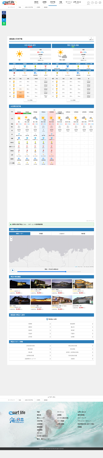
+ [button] (11, 237)
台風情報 (39, 424)
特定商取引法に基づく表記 (86, 424)
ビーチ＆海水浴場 (62, 418)
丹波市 (30, 333)
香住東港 (72, 349)
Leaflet (76, 266)
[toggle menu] (100, 2)
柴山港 (30, 352)
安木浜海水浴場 (72, 355)
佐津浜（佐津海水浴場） (72, 352)
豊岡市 (30, 327)
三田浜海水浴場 (30, 345)
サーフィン (69, 2)
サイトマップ (82, 418)
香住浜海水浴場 (72, 345)
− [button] (11, 240)
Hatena (3, 20)
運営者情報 (81, 415)
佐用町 (73, 336)
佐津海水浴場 (30, 355)
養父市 (73, 327)
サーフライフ (11, 400)
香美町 (30, 323)
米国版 (80, 427)
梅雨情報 (39, 427)
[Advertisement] (51, 23)
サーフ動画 (60, 421)
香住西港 (30, 349)
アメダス (39, 433)
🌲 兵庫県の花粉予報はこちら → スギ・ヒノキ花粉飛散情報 (26, 224)
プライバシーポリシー (84, 421)
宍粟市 (73, 333)
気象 (61, 2)
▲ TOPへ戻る (51, 397)
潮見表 (36, 2)
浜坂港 (73, 358)
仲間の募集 (60, 424)
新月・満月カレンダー (44, 439)
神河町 (73, 330)
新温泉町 (72, 323)
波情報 (44, 2)
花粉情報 (39, 430)
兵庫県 (38, 400)
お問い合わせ (77, 2)
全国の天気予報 (29, 400)
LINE (4, 24)
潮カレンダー (41, 418)
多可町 (30, 336)
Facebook (4, 13)
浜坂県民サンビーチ (30, 358)
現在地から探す (53, 319)
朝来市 (30, 330)
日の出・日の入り (42, 436)
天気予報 (53, 2)
